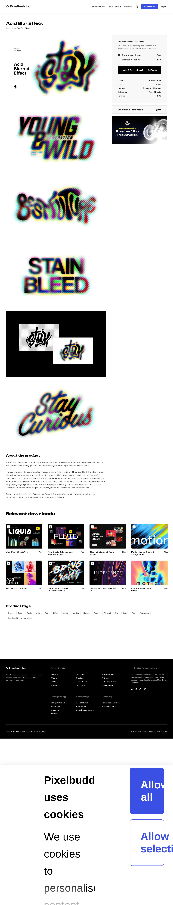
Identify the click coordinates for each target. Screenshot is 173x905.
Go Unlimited (149, 6)
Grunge (10, 613)
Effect (55, 613)
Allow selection (152, 727)
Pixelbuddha (155, 80)
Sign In (164, 6)
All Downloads (98, 6)
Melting (76, 613)
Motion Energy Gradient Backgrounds (142, 553)
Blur (116, 613)
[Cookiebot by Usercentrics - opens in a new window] (13, 891)
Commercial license (152, 88)
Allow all (152, 675)
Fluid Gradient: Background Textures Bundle (61, 553)
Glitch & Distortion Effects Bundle (102, 553)
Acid (38, 613)
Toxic (29, 613)
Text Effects (26, 28)
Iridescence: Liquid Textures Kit (103, 589)
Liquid (65, 613)
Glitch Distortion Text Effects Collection (58, 589)
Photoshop (144, 613)
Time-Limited (114, 6)
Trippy (96, 613)
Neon (20, 613)
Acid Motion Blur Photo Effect (142, 589)
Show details (76, 891)
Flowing (86, 613)
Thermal (107, 613)
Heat (125, 613)
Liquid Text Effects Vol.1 (17, 552)
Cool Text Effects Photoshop (20, 618)
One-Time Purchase (139, 109)
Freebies (128, 6)
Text (47, 613)
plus (18, 28)
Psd (133, 613)
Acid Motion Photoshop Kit (18, 588)
